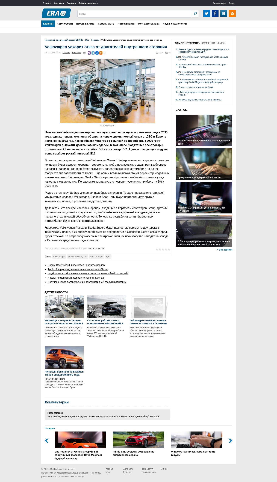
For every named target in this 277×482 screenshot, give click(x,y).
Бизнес (163, 469)
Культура (127, 472)
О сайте (47, 3)
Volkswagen (59, 256)
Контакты (59, 3)
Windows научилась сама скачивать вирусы (199, 100)
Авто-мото (128, 469)
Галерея (50, 428)
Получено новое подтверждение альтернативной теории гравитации (87, 282)
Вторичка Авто (85, 23)
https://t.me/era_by (96, 248)
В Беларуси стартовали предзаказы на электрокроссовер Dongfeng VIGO (199, 73)
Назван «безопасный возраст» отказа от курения (76, 277)
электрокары (96, 256)
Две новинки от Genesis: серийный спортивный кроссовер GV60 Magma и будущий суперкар (203, 80)
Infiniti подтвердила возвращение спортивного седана (138, 444)
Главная (48, 23)
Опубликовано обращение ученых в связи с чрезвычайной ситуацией (88, 273)
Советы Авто (106, 23)
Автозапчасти (126, 23)
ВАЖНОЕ (181, 109)
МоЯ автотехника (148, 23)
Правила (71, 3)
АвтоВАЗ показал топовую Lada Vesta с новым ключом (203, 58)
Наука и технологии (175, 23)
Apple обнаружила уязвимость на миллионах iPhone (78, 269)
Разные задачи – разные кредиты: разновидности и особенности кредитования (203, 50)
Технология (147, 469)
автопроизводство (77, 256)
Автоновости (65, 23)
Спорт (108, 472)
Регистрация (219, 3)
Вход (231, 3)
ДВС (108, 256)
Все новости (225, 250)
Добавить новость (88, 3)
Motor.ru (100, 140)
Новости (66, 53)
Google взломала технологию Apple (195, 87)
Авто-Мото (76, 53)
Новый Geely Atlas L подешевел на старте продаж (76, 265)
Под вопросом (149, 472)
